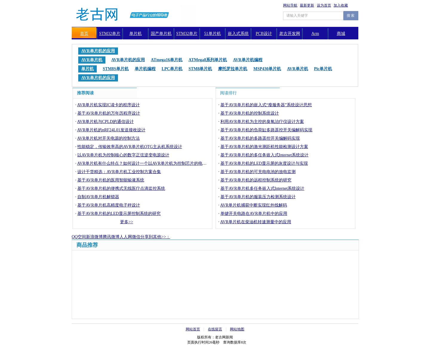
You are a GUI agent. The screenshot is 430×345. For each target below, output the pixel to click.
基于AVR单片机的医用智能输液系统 (110, 180)
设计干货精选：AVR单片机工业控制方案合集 (119, 172)
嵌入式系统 (238, 33)
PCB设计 (264, 33)
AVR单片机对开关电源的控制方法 (108, 138)
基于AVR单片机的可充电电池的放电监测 (258, 172)
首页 (84, 33)
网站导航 (290, 5)
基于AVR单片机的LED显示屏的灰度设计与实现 (264, 163)
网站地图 (237, 329)
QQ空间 (79, 237)
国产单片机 (161, 33)
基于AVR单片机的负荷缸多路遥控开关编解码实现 (266, 130)
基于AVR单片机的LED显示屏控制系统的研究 (119, 213)
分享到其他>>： (155, 237)
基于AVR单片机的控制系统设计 (249, 113)
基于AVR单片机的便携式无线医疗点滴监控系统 (121, 188)
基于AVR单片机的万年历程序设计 (108, 113)
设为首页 (324, 5)
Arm (315, 33)
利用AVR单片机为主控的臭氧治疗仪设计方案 (262, 121)
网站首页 (193, 329)
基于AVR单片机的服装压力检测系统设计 (258, 197)
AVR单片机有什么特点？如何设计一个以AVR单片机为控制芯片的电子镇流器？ (150, 163)
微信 (136, 237)
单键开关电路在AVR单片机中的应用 (253, 213)
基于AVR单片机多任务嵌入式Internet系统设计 (262, 188)
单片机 (135, 33)
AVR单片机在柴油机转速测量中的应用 (255, 222)
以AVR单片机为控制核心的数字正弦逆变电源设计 (123, 155)
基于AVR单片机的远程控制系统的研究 (255, 180)
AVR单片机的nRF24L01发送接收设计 (111, 130)
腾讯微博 (111, 237)
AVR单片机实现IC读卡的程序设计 (108, 105)
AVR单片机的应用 (98, 51)
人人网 (125, 237)
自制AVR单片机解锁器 (98, 197)
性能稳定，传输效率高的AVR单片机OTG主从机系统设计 (129, 146)
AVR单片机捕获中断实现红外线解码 (253, 205)
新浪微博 (94, 237)
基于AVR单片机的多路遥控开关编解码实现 (260, 138)
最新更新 (307, 5)
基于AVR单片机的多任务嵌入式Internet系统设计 (264, 155)
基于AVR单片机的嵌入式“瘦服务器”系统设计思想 (266, 105)
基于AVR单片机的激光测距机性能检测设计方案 (264, 146)
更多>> (126, 222)
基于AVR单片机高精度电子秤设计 (108, 205)
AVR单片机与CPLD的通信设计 (105, 121)
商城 (341, 33)
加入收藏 (341, 5)
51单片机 (212, 33)
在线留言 (215, 329)
